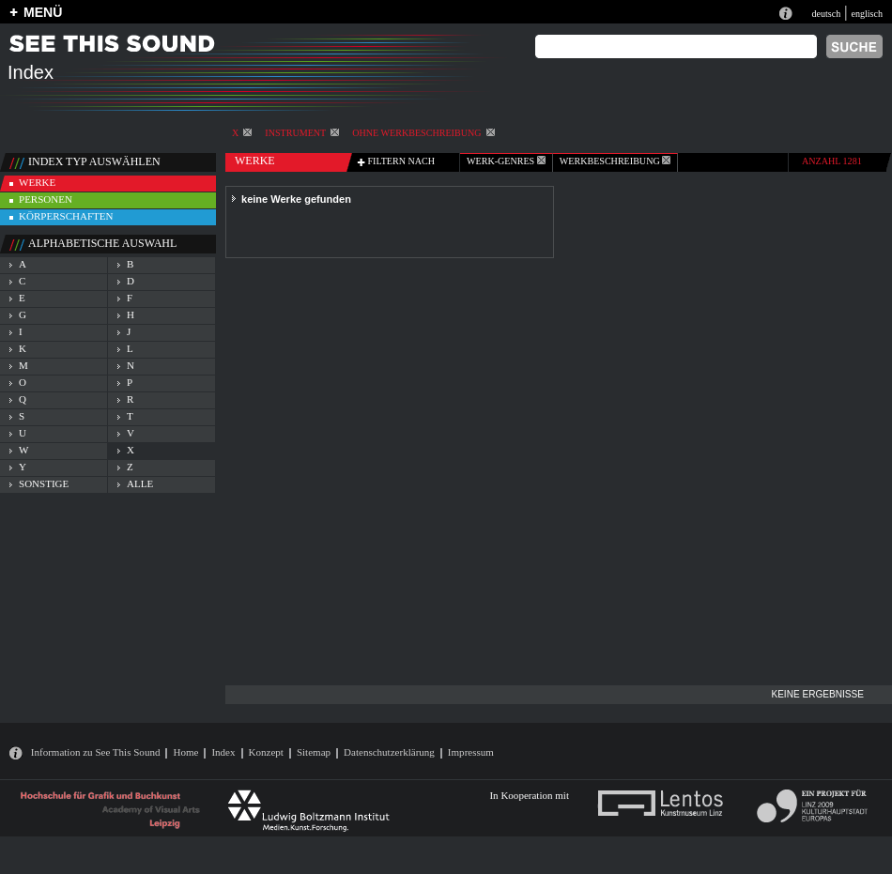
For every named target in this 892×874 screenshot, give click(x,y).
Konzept (266, 752)
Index (223, 752)
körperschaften (66, 216)
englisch (867, 13)
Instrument (302, 133)
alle (140, 483)
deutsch (825, 13)
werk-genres (506, 161)
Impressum (471, 752)
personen (45, 199)
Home (185, 752)
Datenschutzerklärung (389, 752)
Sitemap (314, 752)
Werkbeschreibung (615, 161)
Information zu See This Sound (96, 752)
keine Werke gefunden (296, 199)
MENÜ (42, 12)
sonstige (44, 483)
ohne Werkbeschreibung (423, 133)
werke (37, 182)
